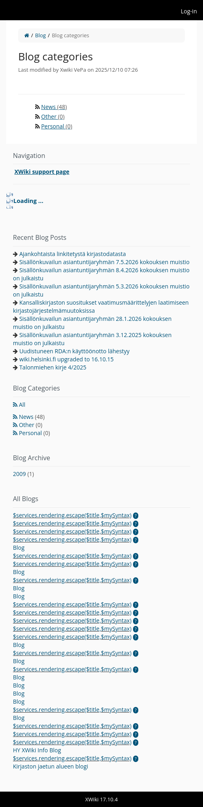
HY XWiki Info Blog (37, 750)
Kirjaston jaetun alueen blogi (50, 766)
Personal (56, 126)
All (22, 404)
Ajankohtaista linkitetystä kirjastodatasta (72, 254)
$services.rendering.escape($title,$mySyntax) (72, 515)
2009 (23, 474)
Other (53, 116)
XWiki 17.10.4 (101, 799)
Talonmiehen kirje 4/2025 (53, 367)
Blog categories (70, 35)
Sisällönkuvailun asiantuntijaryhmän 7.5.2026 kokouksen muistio (104, 262)
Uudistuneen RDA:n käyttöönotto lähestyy (74, 351)
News (54, 107)
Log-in (189, 11)
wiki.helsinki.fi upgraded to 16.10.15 (66, 359)
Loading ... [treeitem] (28, 200)
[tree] (101, 200)
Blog (40, 35)
